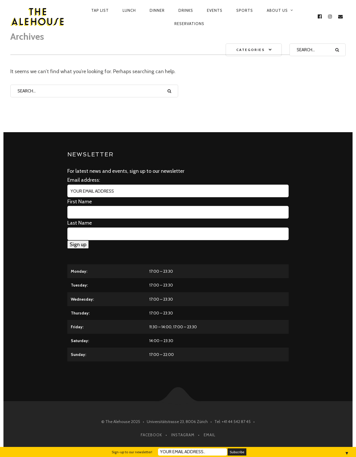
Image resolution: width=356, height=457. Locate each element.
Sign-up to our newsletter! (132, 452)
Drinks (185, 10)
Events (214, 10)
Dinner (157, 10)
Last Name (79, 223)
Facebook (151, 435)
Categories (250, 50)
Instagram (183, 435)
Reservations (189, 23)
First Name (79, 201)
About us (277, 10)
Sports (244, 10)
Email (209, 435)
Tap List (100, 10)
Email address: (83, 180)
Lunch (129, 10)
